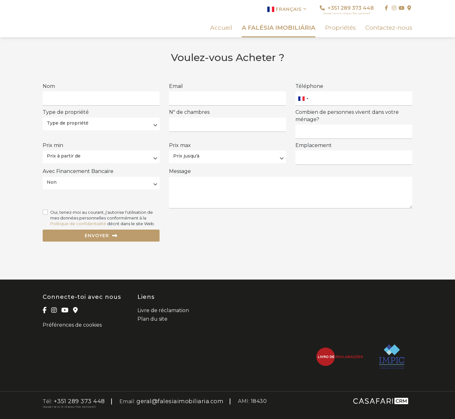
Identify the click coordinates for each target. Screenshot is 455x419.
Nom (49, 86)
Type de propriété (66, 112)
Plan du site (152, 319)
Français (287, 9)
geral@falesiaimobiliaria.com (179, 401)
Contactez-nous (388, 27)
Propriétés (340, 27)
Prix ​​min (53, 145)
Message (180, 171)
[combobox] (354, 98)
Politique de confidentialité (78, 223)
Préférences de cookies (72, 325)
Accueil (221, 27)
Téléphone (309, 86)
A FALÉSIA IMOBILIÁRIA (278, 27)
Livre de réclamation (163, 310)
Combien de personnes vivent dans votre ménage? (347, 115)
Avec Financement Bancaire (78, 171)
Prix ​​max (180, 145)
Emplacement (313, 145)
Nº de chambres (189, 112)
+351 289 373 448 (347, 10)
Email (176, 86)
